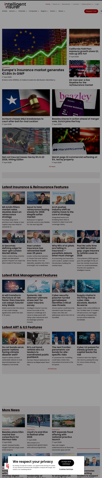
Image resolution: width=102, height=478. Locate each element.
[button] (7, 466)
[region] (46, 465)
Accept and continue (66, 463)
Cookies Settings (66, 469)
